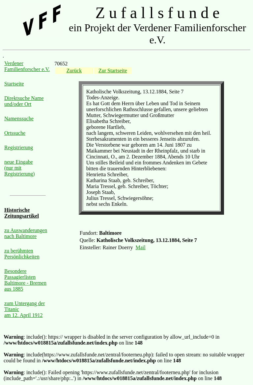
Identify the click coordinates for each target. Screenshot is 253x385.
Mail (141, 247)
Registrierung (18, 147)
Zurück (74, 70)
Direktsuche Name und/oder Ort (24, 101)
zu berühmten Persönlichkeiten (22, 253)
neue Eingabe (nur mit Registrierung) (19, 168)
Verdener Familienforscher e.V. (27, 66)
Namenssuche (19, 118)
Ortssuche (14, 133)
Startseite (14, 83)
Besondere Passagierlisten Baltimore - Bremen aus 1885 (25, 280)
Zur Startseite (112, 70)
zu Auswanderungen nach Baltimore (25, 233)
